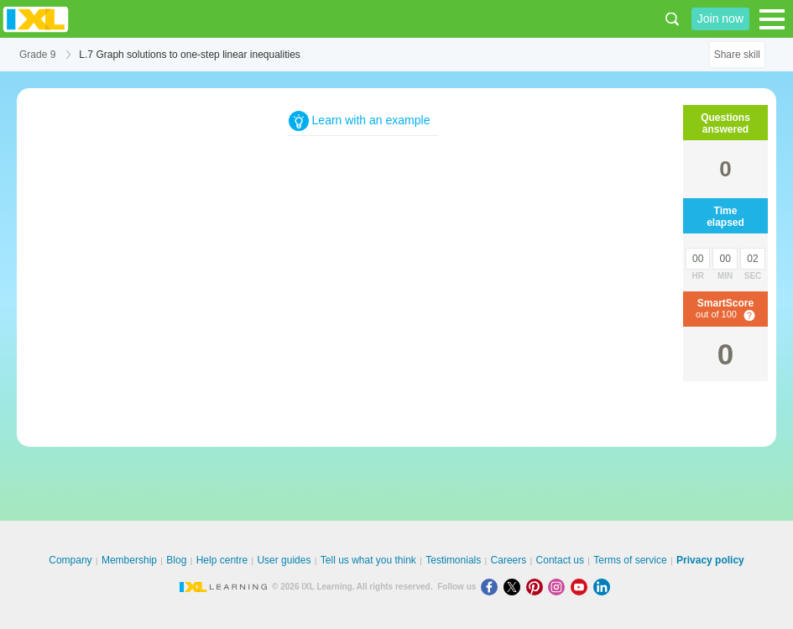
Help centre (222, 560)
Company (70, 560)
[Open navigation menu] (772, 19)
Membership (129, 560)
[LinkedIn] (603, 586)
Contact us (560, 560)
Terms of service (629, 560)
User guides (283, 560)
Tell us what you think (368, 560)
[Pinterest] (537, 586)
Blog (176, 560)
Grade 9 (37, 54)
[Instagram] (559, 586)
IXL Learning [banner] (35, 19)
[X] (514, 586)
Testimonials (453, 560)
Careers (509, 560)
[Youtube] (582, 586)
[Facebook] (492, 586)
